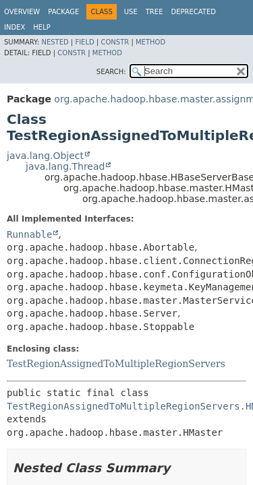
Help (41, 27)
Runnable (29, 234)
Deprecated (193, 11)
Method (150, 42)
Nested (54, 42)
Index (14, 27)
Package (63, 11)
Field (84, 42)
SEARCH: (111, 71)
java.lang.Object (45, 155)
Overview (22, 11)
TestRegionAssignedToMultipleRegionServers (116, 363)
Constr (115, 42)
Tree (154, 11)
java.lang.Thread (65, 166)
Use (131, 11)
